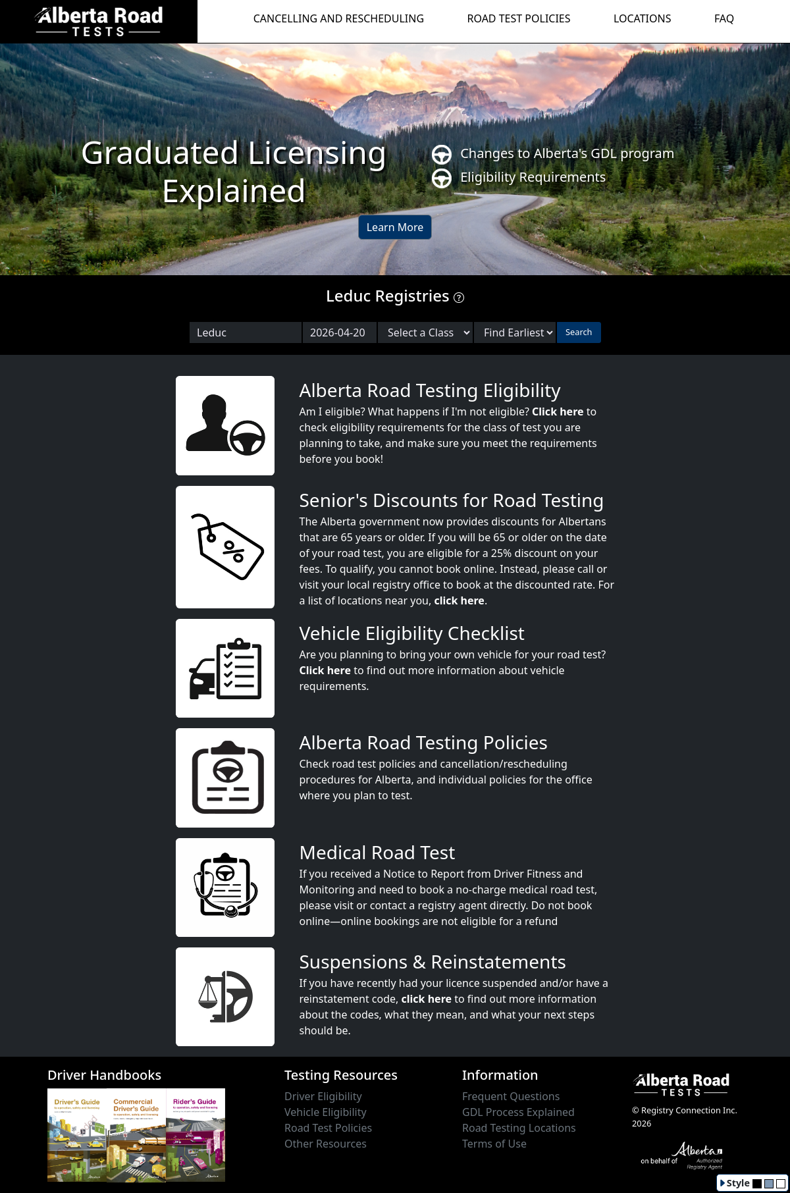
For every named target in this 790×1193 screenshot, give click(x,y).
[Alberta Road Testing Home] (99, 20)
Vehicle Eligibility (325, 1112)
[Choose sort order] (515, 332)
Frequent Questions (511, 1096)
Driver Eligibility (323, 1096)
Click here (558, 411)
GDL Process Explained (518, 1112)
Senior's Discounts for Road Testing (452, 499)
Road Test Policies (328, 1128)
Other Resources (325, 1143)
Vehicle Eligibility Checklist (412, 632)
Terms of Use (494, 1143)
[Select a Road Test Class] (425, 332)
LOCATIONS (643, 18)
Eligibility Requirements (519, 178)
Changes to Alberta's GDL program (553, 154)
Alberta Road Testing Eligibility (430, 389)
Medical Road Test (378, 851)
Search (579, 332)
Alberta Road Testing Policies (424, 742)
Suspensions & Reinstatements (433, 961)
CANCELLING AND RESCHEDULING (338, 18)
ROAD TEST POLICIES (519, 18)
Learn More (395, 227)
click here (459, 600)
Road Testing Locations (519, 1128)
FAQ (724, 18)
